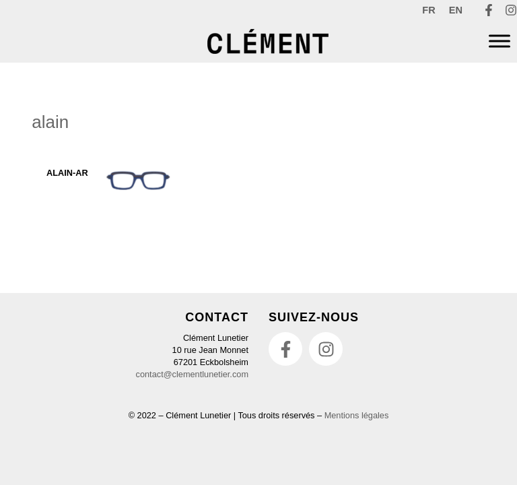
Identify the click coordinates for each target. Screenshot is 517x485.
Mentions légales (356, 415)
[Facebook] (489, 10)
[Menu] (499, 41)
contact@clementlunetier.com (192, 374)
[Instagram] (511, 10)
